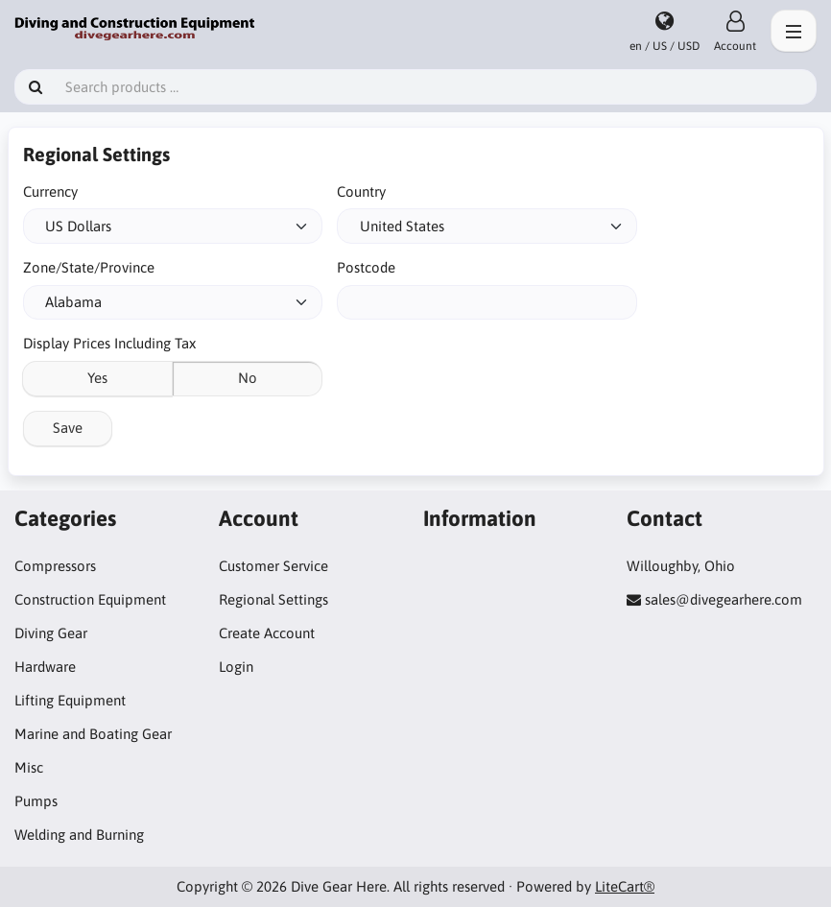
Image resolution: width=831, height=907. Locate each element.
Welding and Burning (79, 834)
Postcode (366, 267)
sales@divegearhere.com (723, 599)
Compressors (55, 566)
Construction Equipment (90, 599)
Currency (50, 191)
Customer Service (273, 566)
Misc (28, 767)
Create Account (267, 633)
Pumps (36, 801)
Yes (97, 378)
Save (68, 427)
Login (236, 666)
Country (361, 191)
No (247, 378)
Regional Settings (273, 599)
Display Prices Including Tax (109, 343)
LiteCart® (624, 886)
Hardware (45, 666)
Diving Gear (50, 633)
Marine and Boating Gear (93, 734)
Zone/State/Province (88, 267)
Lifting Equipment (70, 700)
